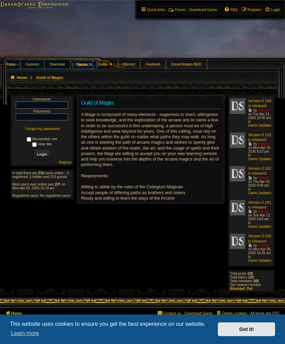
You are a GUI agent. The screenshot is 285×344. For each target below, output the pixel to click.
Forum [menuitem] (177, 10)
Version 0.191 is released (259, 204)
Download (57, 64)
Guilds (105, 64)
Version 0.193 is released (259, 137)
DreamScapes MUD (186, 64)
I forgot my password (42, 129)
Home (10, 64)
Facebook (153, 64)
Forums (81, 64)
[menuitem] (272, 9)
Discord (129, 64)
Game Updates (259, 125)
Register (65, 162)
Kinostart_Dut (241, 288)
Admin (263, 110)
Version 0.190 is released (259, 238)
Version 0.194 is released (259, 103)
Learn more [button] (25, 333)
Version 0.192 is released (259, 170)
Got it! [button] (246, 329)
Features (32, 64)
